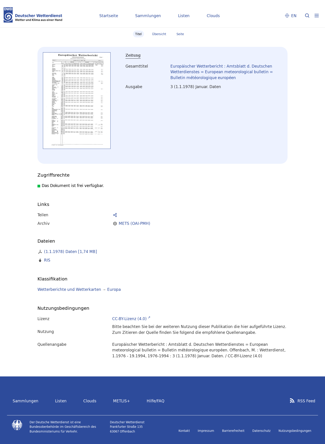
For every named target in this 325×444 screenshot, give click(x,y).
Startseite (108, 15)
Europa (114, 289)
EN (294, 15)
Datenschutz (261, 430)
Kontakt (184, 430)
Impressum (206, 430)
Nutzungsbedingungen (295, 430)
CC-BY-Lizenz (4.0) (129, 318)
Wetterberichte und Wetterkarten (69, 289)
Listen (184, 15)
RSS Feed (306, 401)
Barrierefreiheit (233, 430)
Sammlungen (148, 15)
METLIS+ (121, 401)
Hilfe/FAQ (155, 401)
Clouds (213, 15)
